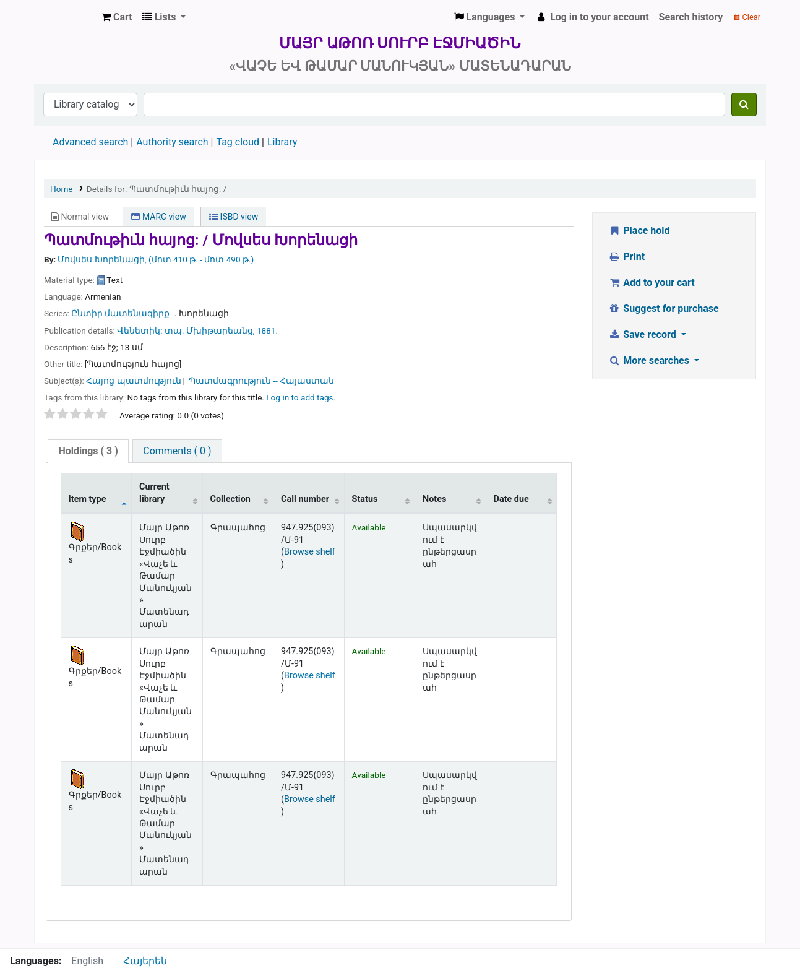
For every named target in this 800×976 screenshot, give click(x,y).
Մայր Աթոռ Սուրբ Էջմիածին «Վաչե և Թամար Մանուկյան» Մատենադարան (66, 17)
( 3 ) (88, 451)
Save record (643, 334)
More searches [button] (650, 360)
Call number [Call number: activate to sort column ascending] (305, 499)
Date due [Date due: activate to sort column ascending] (511, 499)
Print (626, 256)
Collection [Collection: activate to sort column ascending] (230, 499)
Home (61, 189)
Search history (691, 17)
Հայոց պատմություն (133, 381)
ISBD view (233, 217)
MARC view (158, 217)
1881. (267, 330)
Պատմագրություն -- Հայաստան (261, 381)
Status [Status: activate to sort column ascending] (365, 499)
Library (282, 142)
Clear (747, 17)
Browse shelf (309, 551)
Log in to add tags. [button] (300, 397)
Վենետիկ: (141, 330)
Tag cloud (237, 142)
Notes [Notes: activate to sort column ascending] (434, 499)
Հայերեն (145, 961)
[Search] (744, 104)
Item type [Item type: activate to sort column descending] (87, 499)
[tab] (88, 451)
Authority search (172, 142)
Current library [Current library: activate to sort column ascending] (154, 493)
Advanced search (90, 142)
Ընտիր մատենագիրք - (122, 313)
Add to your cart (651, 282)
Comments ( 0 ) (177, 451)
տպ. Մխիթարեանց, (210, 330)
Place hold (639, 230)
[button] (117, 17)
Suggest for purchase (663, 308)
